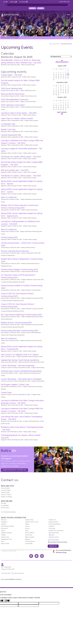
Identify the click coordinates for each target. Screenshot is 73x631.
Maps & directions (19, 573)
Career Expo (6, 392)
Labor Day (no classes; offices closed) (17, 118)
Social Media (29, 543)
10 (53, 74)
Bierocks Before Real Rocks (12, 94)
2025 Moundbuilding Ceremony (14, 99)
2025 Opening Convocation (13, 105)
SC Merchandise (30, 541)
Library (27, 526)
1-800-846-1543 (64, 1)
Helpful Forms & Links (31, 522)
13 (60, 74)
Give (40, 8)
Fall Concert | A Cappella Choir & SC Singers (20, 355)
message (12, 573)
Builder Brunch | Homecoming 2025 (16, 323)
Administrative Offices (7, 526)
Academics (4, 522)
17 (53, 76)
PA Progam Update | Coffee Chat (15, 384)
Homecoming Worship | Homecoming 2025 (19, 331)
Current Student (5, 490)
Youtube (37, 556)
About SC (4, 519)
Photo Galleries (29, 532)
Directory (12, 1)
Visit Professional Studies (8, 512)
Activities (3, 524)
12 (58, 74)
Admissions (4, 528)
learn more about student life (14, 470)
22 (65, 76)
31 (53, 79)
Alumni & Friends (6, 494)
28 (63, 77)
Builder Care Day (8, 129)
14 (63, 74)
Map (4, 1)
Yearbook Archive (54, 537)
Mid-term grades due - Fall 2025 (15, 170)
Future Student (5, 488)
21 (63, 76)
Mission (27, 528)
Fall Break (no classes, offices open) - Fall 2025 (21, 157)
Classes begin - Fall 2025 (11, 75)
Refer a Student (29, 537)
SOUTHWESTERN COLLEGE (13, 579)
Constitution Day (8, 124)
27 (60, 77)
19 (58, 76)
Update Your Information (56, 530)
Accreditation (5, 505)
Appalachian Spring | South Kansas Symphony (20, 360)
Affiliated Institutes (6, 532)
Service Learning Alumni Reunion (15, 251)
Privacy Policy (5, 507)
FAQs (2, 541)
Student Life (52, 519)
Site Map (3, 503)
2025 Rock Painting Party (11, 88)
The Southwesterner (54, 524)
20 (61, 76)
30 (68, 77)
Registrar (27, 539)
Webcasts (51, 535)
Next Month (62, 112)
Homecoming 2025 (9, 237)
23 (68, 76)
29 (65, 77)
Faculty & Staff (5, 492)
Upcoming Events (66, 44)
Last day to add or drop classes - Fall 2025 (19, 113)
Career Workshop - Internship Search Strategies (21, 379)
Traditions (51, 526)
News (26, 530)
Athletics (3, 535)
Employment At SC (6, 539)
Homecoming (29, 519)
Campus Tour (5, 537)
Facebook (31, 556)
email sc (53, 546)
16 (68, 74)
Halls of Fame (5, 543)
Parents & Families (6, 496)
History (27, 524)
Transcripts (52, 528)
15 (65, 74)
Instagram (42, 556)
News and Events (54, 44)
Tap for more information (10, 38)
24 (53, 77)
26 (58, 77)
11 (56, 74)
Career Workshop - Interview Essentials (17, 366)
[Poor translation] (7, 600)
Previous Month (62, 62)
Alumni (3, 530)
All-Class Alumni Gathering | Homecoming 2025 (21, 315)
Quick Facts (28, 535)
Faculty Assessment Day (11, 135)
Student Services (53, 522)
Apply (32, 8)
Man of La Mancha (9, 197)
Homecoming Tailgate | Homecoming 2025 (19, 269)
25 (56, 77)
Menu (68, 14)
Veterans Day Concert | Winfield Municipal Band (21, 371)
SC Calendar (22, 1)
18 (56, 76)
